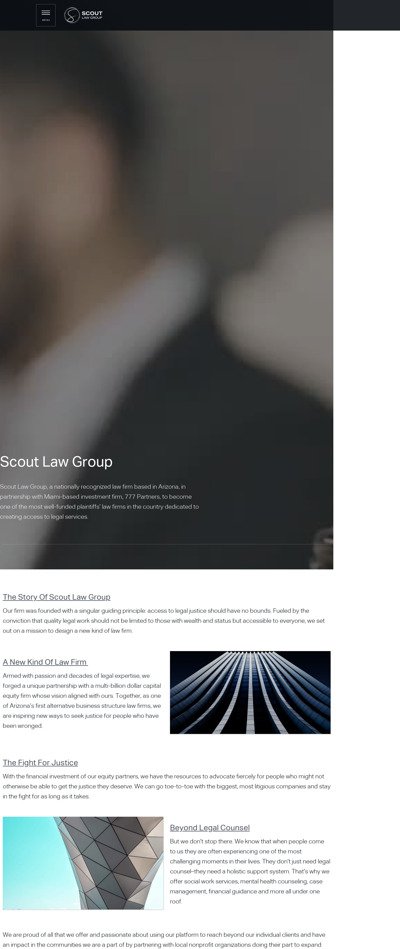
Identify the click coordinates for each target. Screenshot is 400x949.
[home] (80, 15)
